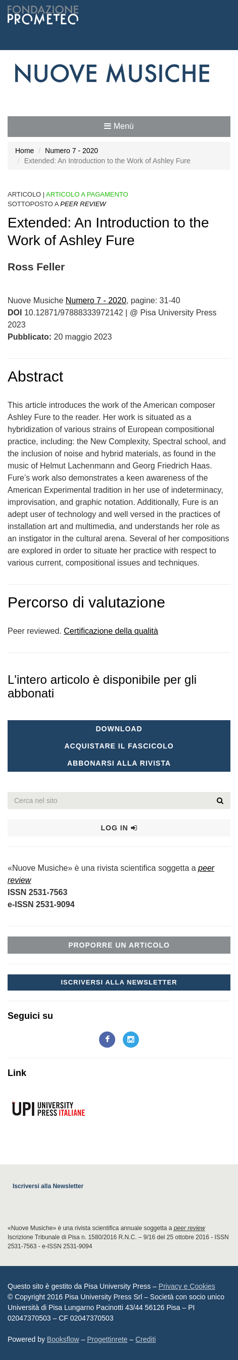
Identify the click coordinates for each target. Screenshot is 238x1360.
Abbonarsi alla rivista (119, 763)
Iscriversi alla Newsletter (119, 982)
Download (119, 729)
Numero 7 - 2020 (71, 151)
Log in (119, 828)
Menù (118, 126)
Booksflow (63, 1339)
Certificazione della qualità (111, 631)
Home (24, 151)
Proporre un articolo (119, 945)
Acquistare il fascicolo (118, 746)
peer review (189, 1228)
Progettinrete (107, 1339)
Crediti (145, 1339)
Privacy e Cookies (187, 1286)
